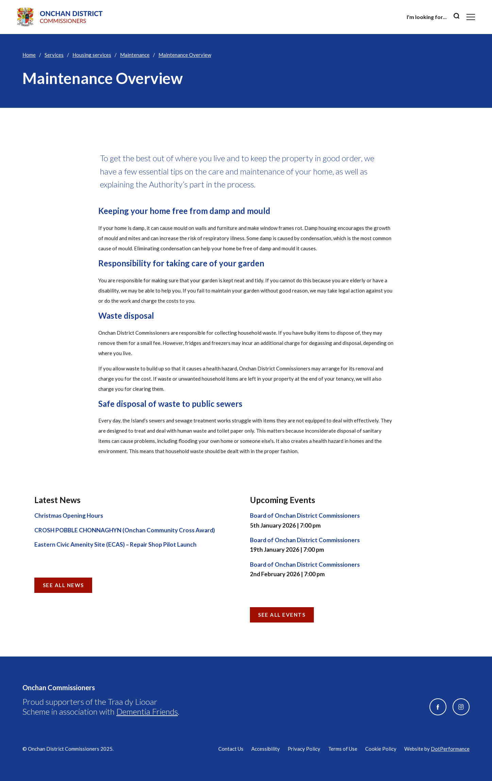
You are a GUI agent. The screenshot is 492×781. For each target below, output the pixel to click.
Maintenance (135, 55)
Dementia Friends (147, 711)
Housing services (91, 55)
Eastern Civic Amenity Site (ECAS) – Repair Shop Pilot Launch (115, 544)
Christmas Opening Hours (68, 515)
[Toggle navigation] (470, 17)
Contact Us (230, 749)
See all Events (281, 615)
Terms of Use (342, 749)
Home (29, 55)
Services (54, 55)
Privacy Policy (304, 749)
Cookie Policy (380, 749)
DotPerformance (450, 749)
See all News (63, 585)
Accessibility (265, 749)
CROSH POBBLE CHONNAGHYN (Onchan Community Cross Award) (124, 530)
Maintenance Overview (184, 55)
